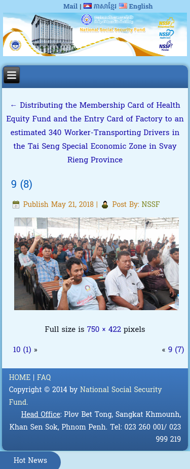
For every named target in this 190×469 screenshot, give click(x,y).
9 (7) (176, 350)
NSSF (151, 205)
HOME (20, 378)
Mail (70, 7)
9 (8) (21, 185)
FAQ (44, 378)
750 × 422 (104, 329)
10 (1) (22, 350)
